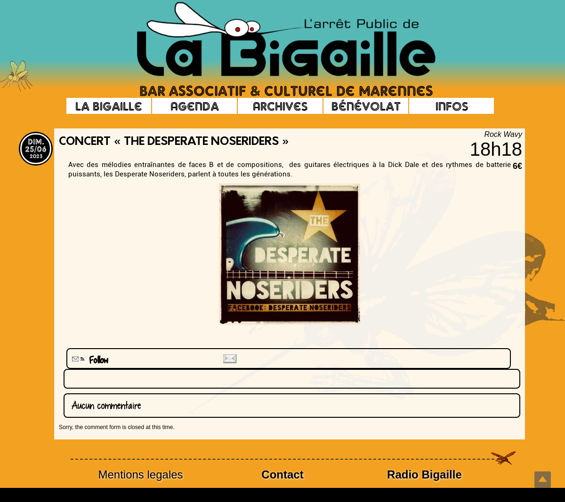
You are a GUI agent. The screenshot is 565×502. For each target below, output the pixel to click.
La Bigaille (108, 106)
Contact (282, 474)
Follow (89, 360)
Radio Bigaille (424, 474)
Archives (280, 106)
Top (542, 479)
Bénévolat (366, 106)
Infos (452, 106)
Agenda (194, 106)
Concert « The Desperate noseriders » (174, 142)
